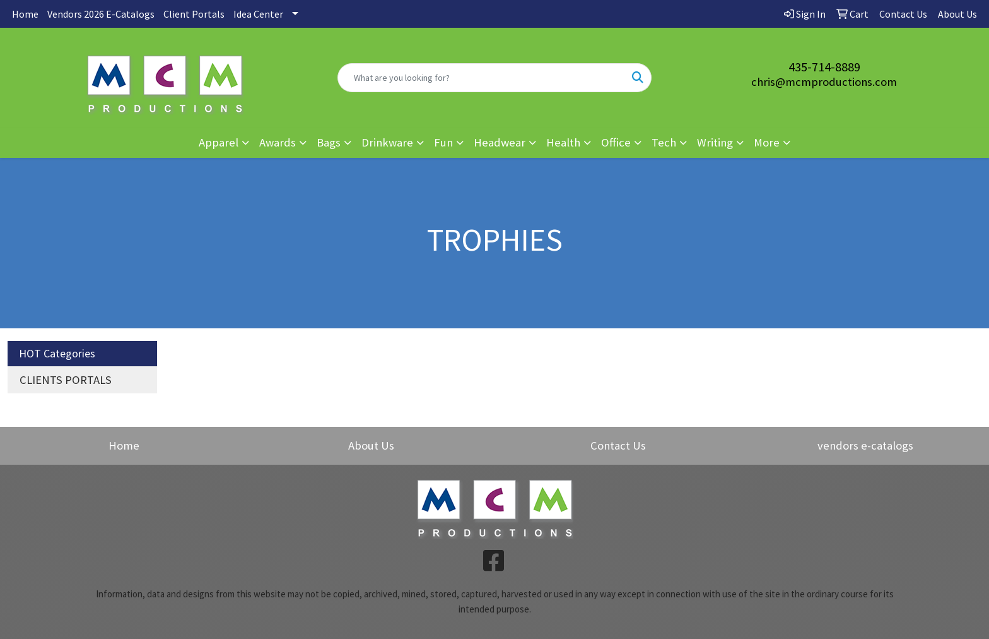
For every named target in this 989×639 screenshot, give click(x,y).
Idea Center (258, 14)
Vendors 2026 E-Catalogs (101, 14)
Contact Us (618, 445)
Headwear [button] (499, 142)
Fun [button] (443, 142)
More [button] (767, 142)
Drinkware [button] (387, 142)
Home (25, 14)
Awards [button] (277, 142)
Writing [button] (715, 142)
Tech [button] (664, 142)
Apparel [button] (218, 142)
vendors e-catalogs (865, 445)
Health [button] (563, 142)
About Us (371, 445)
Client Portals (194, 14)
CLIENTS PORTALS (66, 380)
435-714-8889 (824, 67)
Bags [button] (329, 142)
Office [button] (616, 142)
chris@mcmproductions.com (824, 82)
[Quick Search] (481, 77)
